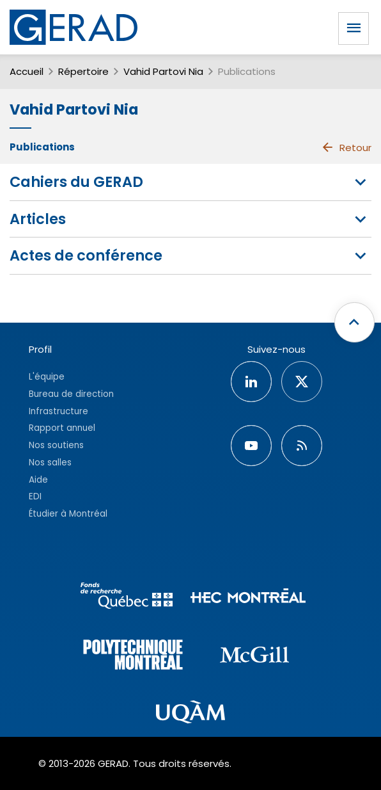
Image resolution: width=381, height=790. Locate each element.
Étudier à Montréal (68, 514)
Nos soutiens (56, 445)
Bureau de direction (71, 394)
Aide (38, 480)
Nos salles (50, 462)
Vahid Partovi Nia (163, 71)
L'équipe (47, 377)
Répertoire (83, 71)
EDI (35, 496)
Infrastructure (58, 411)
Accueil (26, 71)
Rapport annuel (62, 428)
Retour (346, 147)
